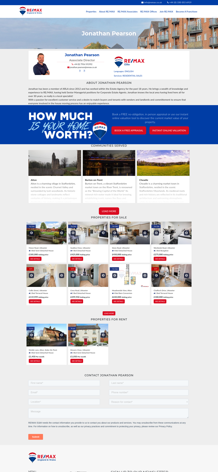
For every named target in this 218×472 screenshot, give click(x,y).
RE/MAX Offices (148, 11)
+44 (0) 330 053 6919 (180, 2)
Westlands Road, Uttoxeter (164, 249)
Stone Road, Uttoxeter (121, 249)
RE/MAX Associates (127, 11)
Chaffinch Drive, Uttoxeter (164, 291)
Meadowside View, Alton (122, 291)
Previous (31, 233)
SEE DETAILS (35, 260)
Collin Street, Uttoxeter (38, 291)
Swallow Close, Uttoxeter (80, 249)
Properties (91, 11)
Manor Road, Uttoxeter (38, 249)
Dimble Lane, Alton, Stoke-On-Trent (43, 351)
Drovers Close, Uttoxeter (80, 351)
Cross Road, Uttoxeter (79, 291)
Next (61, 233)
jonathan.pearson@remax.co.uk (83, 68)
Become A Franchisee (186, 11)
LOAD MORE (109, 212)
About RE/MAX (107, 11)
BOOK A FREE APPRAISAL (128, 131)
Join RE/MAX (166, 11)
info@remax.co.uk (153, 2)
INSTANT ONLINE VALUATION (169, 131)
